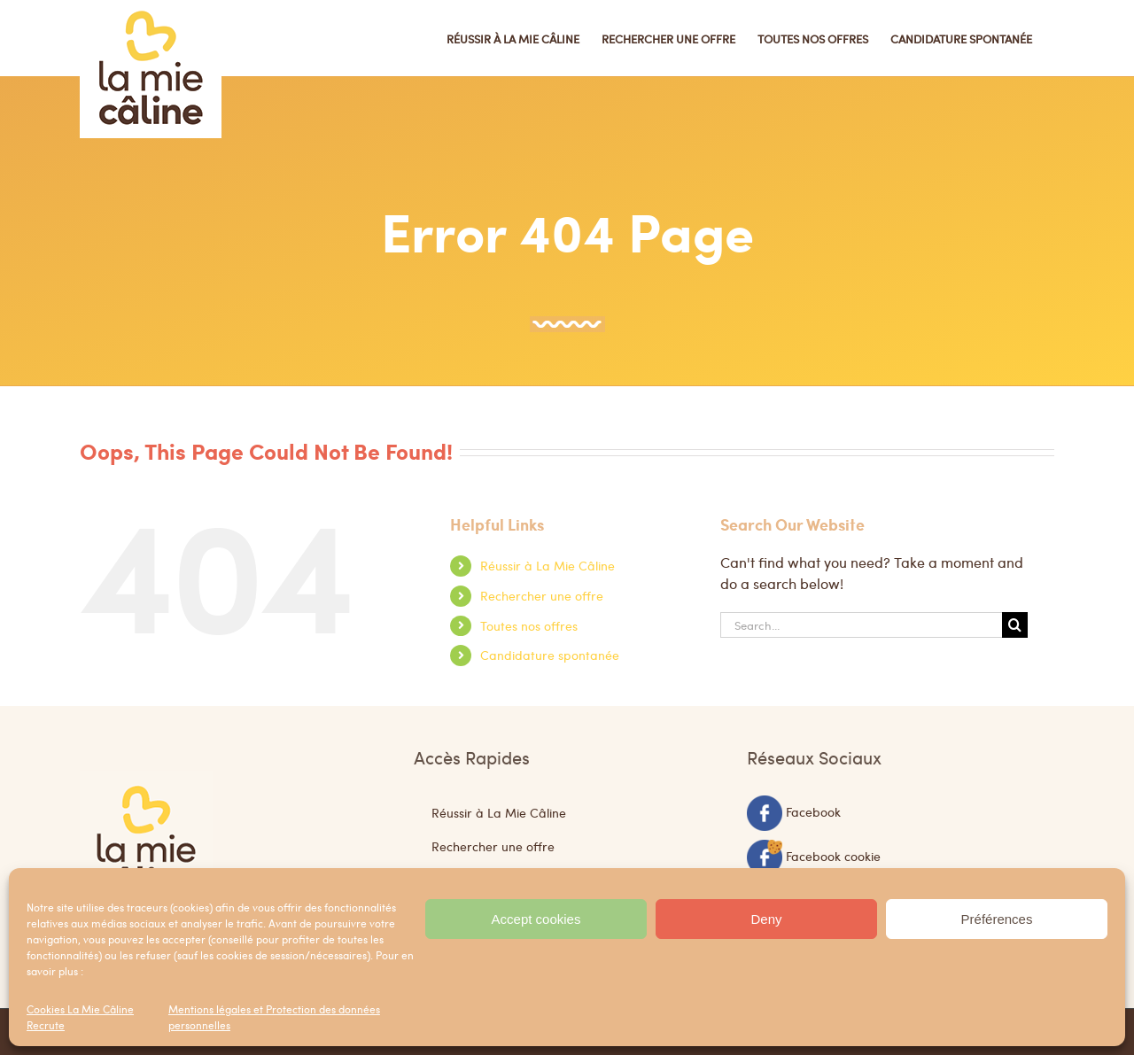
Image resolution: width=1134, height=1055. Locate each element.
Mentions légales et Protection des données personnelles (274, 1017)
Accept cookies (536, 919)
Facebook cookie (833, 855)
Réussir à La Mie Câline (547, 565)
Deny (765, 919)
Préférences (997, 919)
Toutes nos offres (529, 625)
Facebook (813, 810)
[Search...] (861, 625)
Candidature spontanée (549, 654)
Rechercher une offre (541, 595)
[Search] (1015, 625)
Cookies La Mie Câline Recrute (80, 1017)
